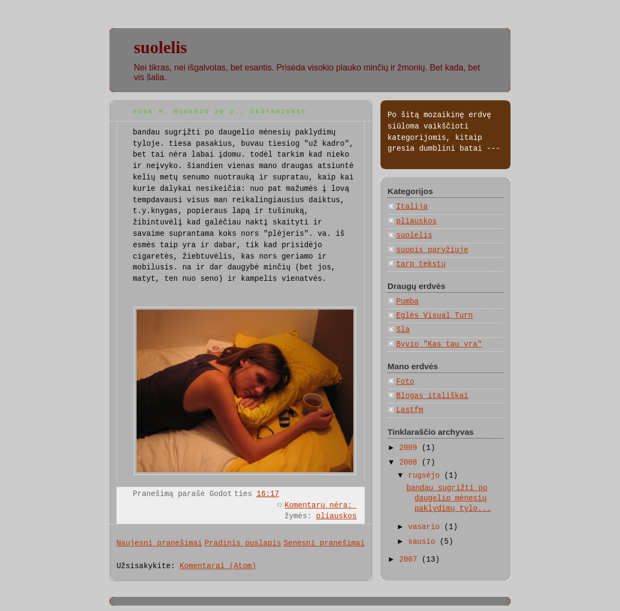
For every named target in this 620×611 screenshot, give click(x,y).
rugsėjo (426, 475)
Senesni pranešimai (324, 543)
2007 (410, 559)
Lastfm (409, 410)
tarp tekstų (421, 264)
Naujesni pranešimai (159, 543)
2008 (410, 462)
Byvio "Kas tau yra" (439, 344)
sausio (424, 541)
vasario (426, 527)
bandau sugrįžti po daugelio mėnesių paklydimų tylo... (448, 498)
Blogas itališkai (432, 395)
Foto (405, 381)
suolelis (160, 47)
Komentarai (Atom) (217, 566)
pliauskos (336, 516)
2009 (410, 447)
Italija (412, 206)
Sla (403, 329)
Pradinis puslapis (242, 543)
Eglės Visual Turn (434, 315)
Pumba (407, 301)
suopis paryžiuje (432, 250)
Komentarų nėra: (321, 505)
